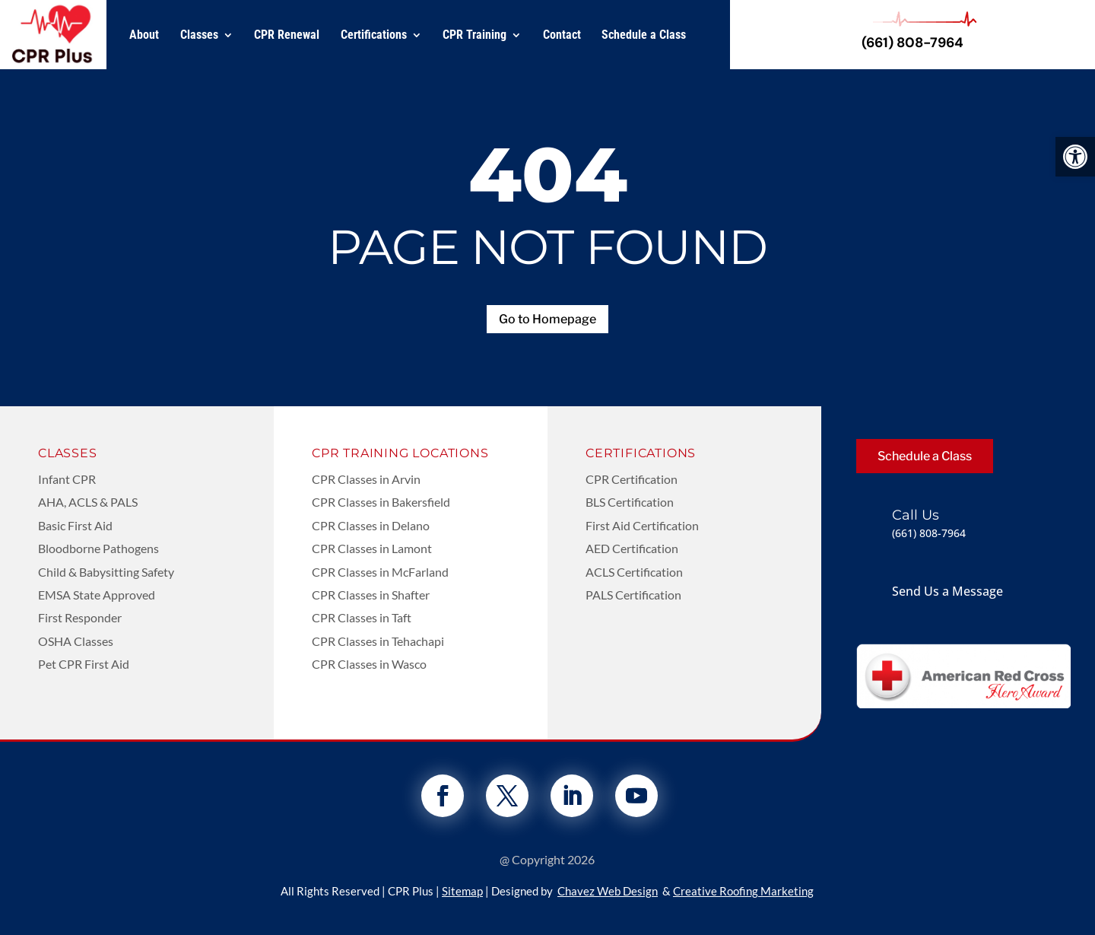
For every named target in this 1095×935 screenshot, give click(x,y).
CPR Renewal (286, 34)
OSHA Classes (75, 641)
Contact (562, 34)
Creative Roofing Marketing (743, 891)
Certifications (374, 34)
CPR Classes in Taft (361, 617)
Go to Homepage (547, 319)
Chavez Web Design (607, 891)
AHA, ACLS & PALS (88, 502)
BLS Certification (630, 502)
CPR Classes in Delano (371, 525)
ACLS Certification (634, 571)
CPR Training (474, 34)
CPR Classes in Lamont (372, 548)
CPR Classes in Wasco (369, 664)
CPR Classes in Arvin (366, 479)
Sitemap (462, 891)
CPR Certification (632, 479)
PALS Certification (633, 594)
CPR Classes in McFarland (380, 571)
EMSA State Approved (96, 594)
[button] (1075, 157)
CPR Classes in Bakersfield (381, 502)
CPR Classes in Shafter (371, 594)
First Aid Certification (642, 525)
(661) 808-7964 (912, 42)
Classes (199, 34)
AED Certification (632, 548)
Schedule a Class (643, 34)
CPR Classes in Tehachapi (378, 641)
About (144, 34)
